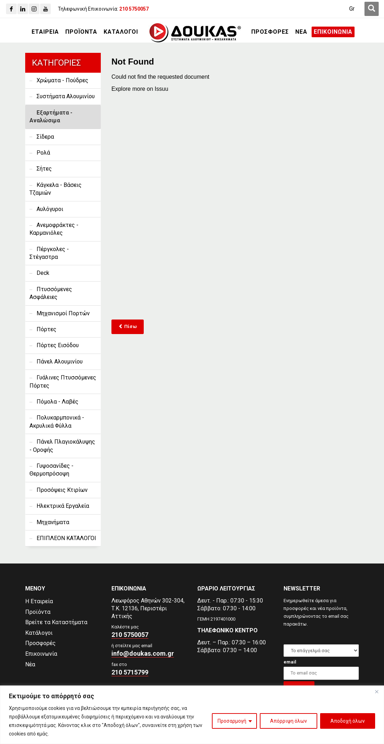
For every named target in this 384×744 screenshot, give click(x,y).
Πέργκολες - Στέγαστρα (49, 253)
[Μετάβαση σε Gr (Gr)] (352, 9)
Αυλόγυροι (50, 209)
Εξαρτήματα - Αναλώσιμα (50, 116)
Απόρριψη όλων (288, 721)
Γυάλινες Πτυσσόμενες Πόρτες (62, 381)
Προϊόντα (37, 612)
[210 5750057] (134, 9)
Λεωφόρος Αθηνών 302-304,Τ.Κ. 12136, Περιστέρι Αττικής (148, 608)
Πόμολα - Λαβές (57, 401)
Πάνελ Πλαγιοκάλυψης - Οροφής (62, 445)
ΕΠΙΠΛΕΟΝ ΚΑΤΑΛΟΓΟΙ (66, 538)
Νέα (30, 664)
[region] (192, 714)
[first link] (371, 9)
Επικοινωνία (41, 653)
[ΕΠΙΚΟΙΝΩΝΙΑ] (333, 32)
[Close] (376, 691)
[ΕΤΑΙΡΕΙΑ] (45, 32)
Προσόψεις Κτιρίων (62, 490)
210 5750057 (129, 634)
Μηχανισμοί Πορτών (63, 313)
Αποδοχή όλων (347, 721)
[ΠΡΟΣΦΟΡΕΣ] (270, 32)
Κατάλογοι (39, 632)
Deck (43, 273)
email (290, 662)
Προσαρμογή (232, 721)
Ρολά (43, 152)
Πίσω (128, 326)
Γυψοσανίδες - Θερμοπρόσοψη (51, 469)
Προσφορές (40, 643)
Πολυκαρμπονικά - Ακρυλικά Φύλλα (56, 421)
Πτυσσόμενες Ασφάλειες (50, 293)
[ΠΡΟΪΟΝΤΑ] (81, 32)
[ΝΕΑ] (301, 32)
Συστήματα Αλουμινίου (66, 96)
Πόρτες (46, 329)
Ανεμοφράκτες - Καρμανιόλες (53, 229)
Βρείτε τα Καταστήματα (56, 622)
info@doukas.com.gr (142, 653)
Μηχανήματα (53, 522)
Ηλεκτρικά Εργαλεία (63, 506)
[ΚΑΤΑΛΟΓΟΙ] (121, 32)
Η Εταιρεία (39, 601)
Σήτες (44, 168)
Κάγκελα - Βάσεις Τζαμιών (55, 189)
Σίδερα (45, 136)
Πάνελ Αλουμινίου (60, 361)
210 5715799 (129, 672)
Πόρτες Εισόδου (58, 345)
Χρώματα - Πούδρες (62, 80)
